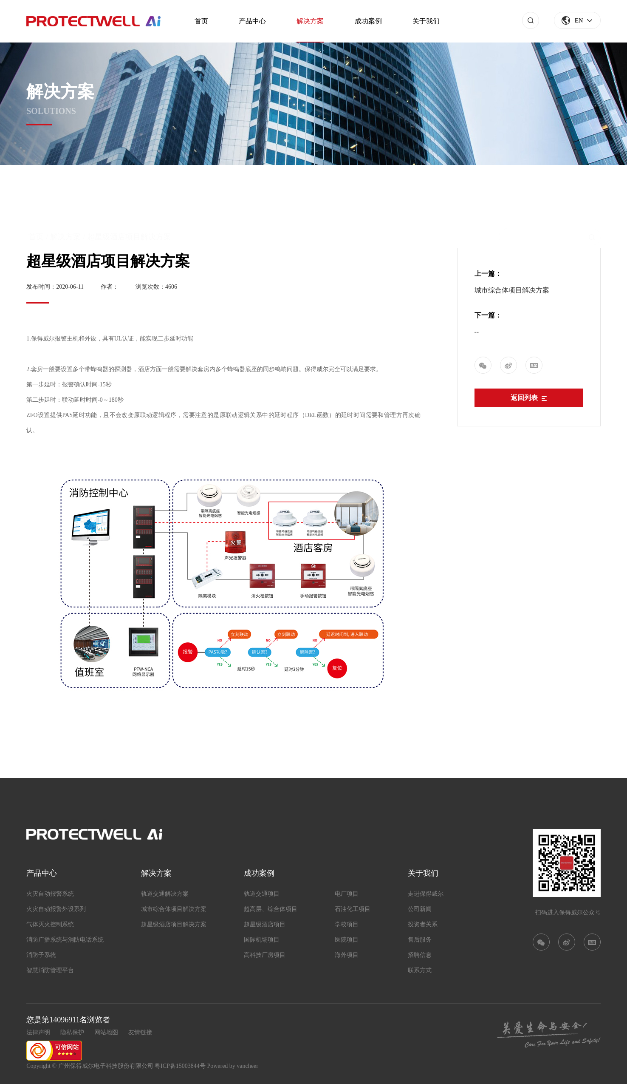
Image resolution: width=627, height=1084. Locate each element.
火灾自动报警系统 (50, 894)
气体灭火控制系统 (50, 924)
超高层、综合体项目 (270, 909)
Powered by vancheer (232, 1066)
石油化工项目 (352, 909)
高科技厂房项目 (264, 955)
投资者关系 (423, 924)
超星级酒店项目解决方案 (173, 924)
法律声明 (38, 1032)
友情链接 (140, 1032)
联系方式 (420, 970)
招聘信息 (420, 955)
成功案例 (368, 21)
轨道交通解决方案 (165, 894)
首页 (201, 21)
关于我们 (426, 21)
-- (476, 331)
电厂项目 (347, 894)
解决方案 (310, 21)
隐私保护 (72, 1032)
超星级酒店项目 (264, 924)
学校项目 (347, 924)
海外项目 (347, 955)
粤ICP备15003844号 (180, 1066)
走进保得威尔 (425, 894)
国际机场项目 (262, 939)
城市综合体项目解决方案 (511, 290)
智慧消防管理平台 (50, 970)
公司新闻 (420, 909)
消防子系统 (41, 955)
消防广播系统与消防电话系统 (65, 939)
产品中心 (252, 21)
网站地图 (106, 1032)
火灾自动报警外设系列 (56, 909)
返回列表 (529, 397)
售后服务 (420, 939)
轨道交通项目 (262, 894)
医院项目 (347, 939)
